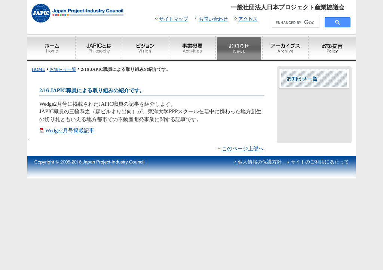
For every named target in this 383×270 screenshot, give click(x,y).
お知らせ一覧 (62, 69)
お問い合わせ (213, 19)
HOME (38, 69)
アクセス (248, 19)
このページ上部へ (243, 149)
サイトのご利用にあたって (320, 162)
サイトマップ (173, 19)
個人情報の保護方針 (260, 162)
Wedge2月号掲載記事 (69, 131)
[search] (295, 22)
